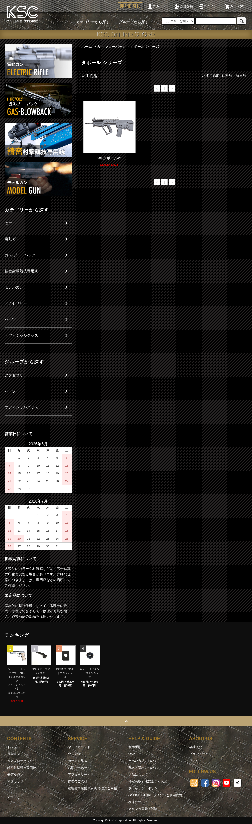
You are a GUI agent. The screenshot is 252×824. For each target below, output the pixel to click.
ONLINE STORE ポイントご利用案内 (155, 795)
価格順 (227, 75)
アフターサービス (81, 774)
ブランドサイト (200, 754)
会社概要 (195, 747)
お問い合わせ (77, 768)
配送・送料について (142, 768)
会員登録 (183, 6)
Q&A (131, 754)
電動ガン (13, 754)
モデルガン (15, 774)
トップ (61, 22)
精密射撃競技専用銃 (21, 768)
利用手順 (134, 747)
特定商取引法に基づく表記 (147, 781)
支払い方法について (142, 761)
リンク (194, 761)
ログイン (207, 6)
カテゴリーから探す (90, 22)
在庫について (138, 802)
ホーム (86, 46)
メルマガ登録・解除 (142, 809)
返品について (138, 774)
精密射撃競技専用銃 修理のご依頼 (92, 788)
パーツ (12, 788)
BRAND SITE (130, 6)
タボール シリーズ (144, 46)
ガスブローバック (20, 761)
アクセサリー (16, 781)
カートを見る (77, 761)
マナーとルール (18, 797)
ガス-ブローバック (111, 46)
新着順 (241, 75)
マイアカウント (79, 747)
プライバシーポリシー (144, 788)
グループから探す (131, 22)
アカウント (158, 6)
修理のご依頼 (77, 781)
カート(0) (234, 6)
